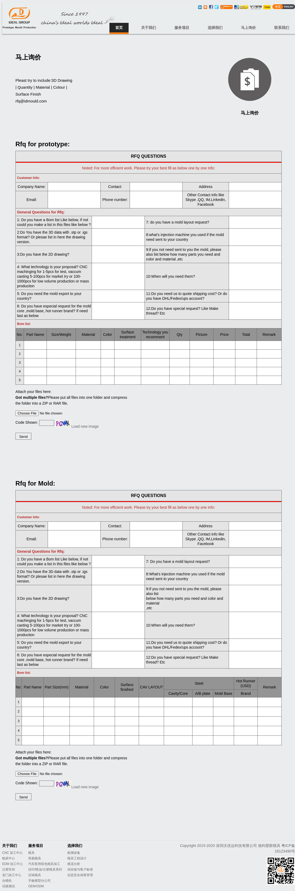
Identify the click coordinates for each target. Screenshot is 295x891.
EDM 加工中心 (12, 864)
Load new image (85, 426)
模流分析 (73, 864)
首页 (119, 27)
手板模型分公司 (39, 881)
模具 (31, 853)
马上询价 (248, 27)
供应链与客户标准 (80, 869)
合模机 (7, 881)
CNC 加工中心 (12, 853)
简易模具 (34, 858)
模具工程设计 (77, 858)
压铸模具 (34, 875)
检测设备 (73, 853)
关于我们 (148, 27)
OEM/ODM (36, 886)
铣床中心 (8, 858)
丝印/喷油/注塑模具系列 (45, 869)
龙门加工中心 (11, 875)
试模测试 (8, 886)
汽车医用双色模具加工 (44, 864)
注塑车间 (8, 869)
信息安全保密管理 (80, 875)
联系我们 (281, 27)
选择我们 (215, 27)
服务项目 (181, 27)
